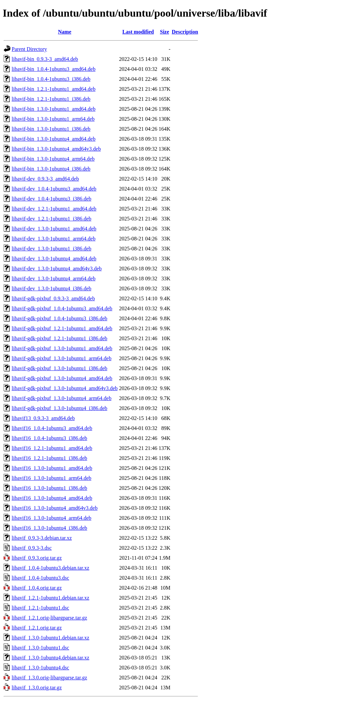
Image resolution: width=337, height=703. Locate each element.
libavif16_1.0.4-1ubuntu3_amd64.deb (52, 428)
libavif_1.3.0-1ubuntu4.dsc (40, 667)
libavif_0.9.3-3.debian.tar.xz (42, 538)
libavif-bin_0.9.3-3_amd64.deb (45, 59)
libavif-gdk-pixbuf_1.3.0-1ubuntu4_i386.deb (59, 408)
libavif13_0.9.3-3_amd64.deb (43, 418)
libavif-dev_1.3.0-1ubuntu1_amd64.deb (54, 228)
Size (164, 32)
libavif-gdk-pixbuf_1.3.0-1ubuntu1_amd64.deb (62, 348)
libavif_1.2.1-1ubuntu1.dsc (40, 608)
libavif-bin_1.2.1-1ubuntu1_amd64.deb (53, 89)
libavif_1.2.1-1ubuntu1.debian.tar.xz (50, 598)
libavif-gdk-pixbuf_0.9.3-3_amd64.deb (53, 298)
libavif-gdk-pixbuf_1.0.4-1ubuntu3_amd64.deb (62, 308)
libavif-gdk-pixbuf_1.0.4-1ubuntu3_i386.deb (59, 318)
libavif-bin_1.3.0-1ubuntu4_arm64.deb (53, 159)
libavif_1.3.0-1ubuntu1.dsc (40, 647)
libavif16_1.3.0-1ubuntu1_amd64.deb (52, 468)
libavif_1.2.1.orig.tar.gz (37, 628)
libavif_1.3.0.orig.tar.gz (37, 687)
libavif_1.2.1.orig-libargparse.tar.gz (49, 618)
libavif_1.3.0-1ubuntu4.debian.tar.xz (50, 657)
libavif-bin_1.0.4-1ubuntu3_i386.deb (51, 79)
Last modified (138, 32)
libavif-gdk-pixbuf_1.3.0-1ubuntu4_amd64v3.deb (65, 388)
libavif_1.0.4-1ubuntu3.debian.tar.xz (50, 568)
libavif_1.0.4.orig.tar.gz (37, 588)
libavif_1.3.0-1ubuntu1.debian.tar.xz (50, 637)
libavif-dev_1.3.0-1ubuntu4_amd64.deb (54, 258)
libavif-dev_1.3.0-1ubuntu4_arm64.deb (53, 278)
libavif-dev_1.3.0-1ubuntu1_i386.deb (51, 248)
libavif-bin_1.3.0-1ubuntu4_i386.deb (51, 169)
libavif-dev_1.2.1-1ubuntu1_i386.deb (51, 218)
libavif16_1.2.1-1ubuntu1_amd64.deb (52, 448)
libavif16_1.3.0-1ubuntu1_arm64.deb (51, 478)
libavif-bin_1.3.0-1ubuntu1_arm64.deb (53, 119)
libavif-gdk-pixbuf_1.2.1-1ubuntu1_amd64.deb (62, 328)
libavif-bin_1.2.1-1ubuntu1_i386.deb (51, 99)
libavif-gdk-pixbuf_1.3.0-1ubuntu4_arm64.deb (61, 398)
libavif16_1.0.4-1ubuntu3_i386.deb (49, 438)
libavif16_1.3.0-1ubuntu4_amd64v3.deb (54, 508)
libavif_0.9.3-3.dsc (32, 548)
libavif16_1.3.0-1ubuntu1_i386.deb (49, 488)
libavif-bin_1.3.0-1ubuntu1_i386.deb (51, 129)
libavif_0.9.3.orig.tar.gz (37, 558)
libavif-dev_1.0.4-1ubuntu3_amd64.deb (54, 189)
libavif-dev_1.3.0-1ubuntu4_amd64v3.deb (57, 268)
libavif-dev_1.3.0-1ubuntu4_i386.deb (51, 288)
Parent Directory (29, 49)
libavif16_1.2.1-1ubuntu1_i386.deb (49, 458)
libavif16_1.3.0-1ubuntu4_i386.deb (49, 528)
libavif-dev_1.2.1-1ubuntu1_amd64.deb (54, 208)
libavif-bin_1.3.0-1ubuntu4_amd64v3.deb (56, 149)
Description (185, 32)
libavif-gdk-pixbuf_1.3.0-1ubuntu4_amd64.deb (62, 378)
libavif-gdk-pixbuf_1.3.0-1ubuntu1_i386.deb (59, 368)
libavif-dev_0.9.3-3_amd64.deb (45, 179)
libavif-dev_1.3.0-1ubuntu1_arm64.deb (53, 238)
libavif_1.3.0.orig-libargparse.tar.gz (49, 677)
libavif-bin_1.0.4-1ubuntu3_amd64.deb (53, 69)
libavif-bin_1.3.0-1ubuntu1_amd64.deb (53, 109)
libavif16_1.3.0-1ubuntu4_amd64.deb (52, 498)
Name (64, 32)
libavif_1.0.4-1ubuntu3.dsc (40, 578)
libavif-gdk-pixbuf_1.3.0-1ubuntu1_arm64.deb (61, 358)
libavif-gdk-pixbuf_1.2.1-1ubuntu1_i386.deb (59, 338)
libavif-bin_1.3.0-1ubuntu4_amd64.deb (53, 139)
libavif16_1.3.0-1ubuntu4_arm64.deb (51, 518)
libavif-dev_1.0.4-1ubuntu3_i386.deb (51, 199)
